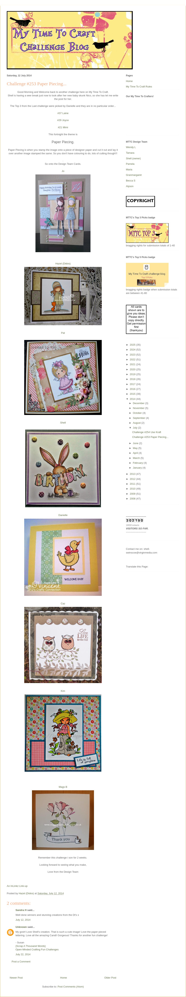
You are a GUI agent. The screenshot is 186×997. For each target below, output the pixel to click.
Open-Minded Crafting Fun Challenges (37, 949)
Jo (63, 171)
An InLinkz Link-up (17, 886)
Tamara (130, 152)
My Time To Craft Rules (139, 86)
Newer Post (16, 977)
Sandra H (21, 910)
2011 (133, 483)
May (135, 448)
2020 (133, 369)
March (137, 458)
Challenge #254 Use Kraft (146, 432)
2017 (133, 384)
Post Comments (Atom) (71, 986)
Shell (63, 422)
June (136, 443)
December (139, 403)
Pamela (130, 163)
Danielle (63, 515)
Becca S (130, 180)
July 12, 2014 (23, 919)
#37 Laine (62, 113)
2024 (133, 349)
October (138, 412)
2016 (133, 389)
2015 (133, 393)
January (138, 467)
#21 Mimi (63, 127)
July (135, 427)
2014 (133, 398)
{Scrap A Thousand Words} (31, 946)
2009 (133, 493)
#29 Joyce (63, 120)
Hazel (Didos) (63, 263)
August (137, 422)
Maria (129, 169)
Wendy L (131, 147)
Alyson (129, 186)
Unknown (21, 927)
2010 (133, 488)
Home (63, 977)
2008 (133, 498)
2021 (133, 364)
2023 (133, 354)
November (139, 408)
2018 (133, 379)
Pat (63, 332)
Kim (63, 690)
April (136, 452)
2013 (133, 473)
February (138, 462)
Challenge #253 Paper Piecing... (150, 437)
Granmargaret (134, 174)
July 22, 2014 (23, 954)
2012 (133, 479)
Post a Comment (21, 961)
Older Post (110, 977)
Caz (63, 603)
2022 (133, 359)
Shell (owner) (133, 158)
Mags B (63, 786)
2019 (133, 374)
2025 (133, 344)
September (139, 418)
